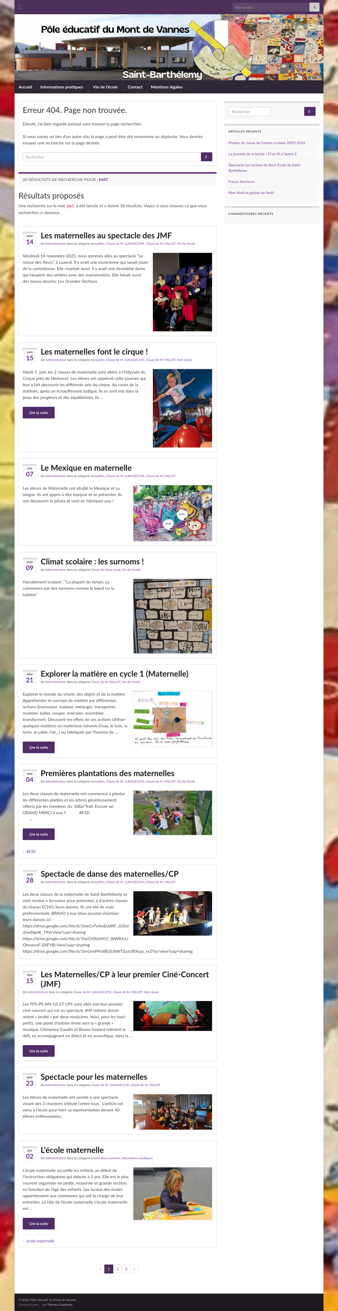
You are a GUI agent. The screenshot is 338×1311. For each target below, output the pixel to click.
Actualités (98, 244)
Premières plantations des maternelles (108, 773)
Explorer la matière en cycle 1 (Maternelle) (115, 673)
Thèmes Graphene (59, 1305)
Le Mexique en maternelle (86, 467)
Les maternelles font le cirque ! (94, 351)
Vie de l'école (186, 244)
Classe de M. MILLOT (161, 244)
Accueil (25, 86)
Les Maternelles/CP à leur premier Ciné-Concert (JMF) (125, 978)
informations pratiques (62, 86)
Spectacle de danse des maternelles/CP (110, 873)
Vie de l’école (106, 86)
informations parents (105, 1158)
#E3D (31, 851)
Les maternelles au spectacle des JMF (106, 235)
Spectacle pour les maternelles (94, 1076)
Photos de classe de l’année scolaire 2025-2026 (266, 142)
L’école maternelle (72, 1149)
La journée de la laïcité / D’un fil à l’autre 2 (262, 154)
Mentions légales (166, 86)
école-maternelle (40, 1241)
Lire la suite (38, 412)
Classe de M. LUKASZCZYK (125, 244)
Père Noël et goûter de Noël (251, 192)
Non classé (184, 360)
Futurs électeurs (241, 181)
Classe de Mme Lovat (106, 570)
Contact (135, 86)
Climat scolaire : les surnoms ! (92, 561)
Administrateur (55, 244)
